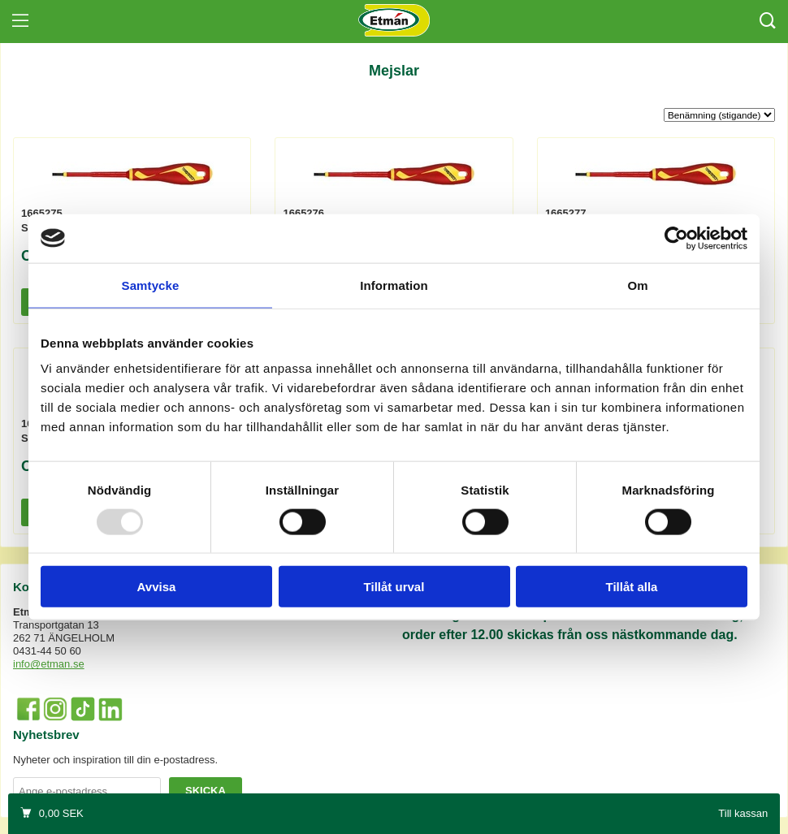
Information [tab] (394, 285)
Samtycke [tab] (151, 285)
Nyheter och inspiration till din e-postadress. (115, 760)
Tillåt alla (632, 587)
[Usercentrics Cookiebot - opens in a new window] (676, 238)
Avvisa (156, 587)
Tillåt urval (394, 587)
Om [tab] (637, 285)
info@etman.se (48, 664)
